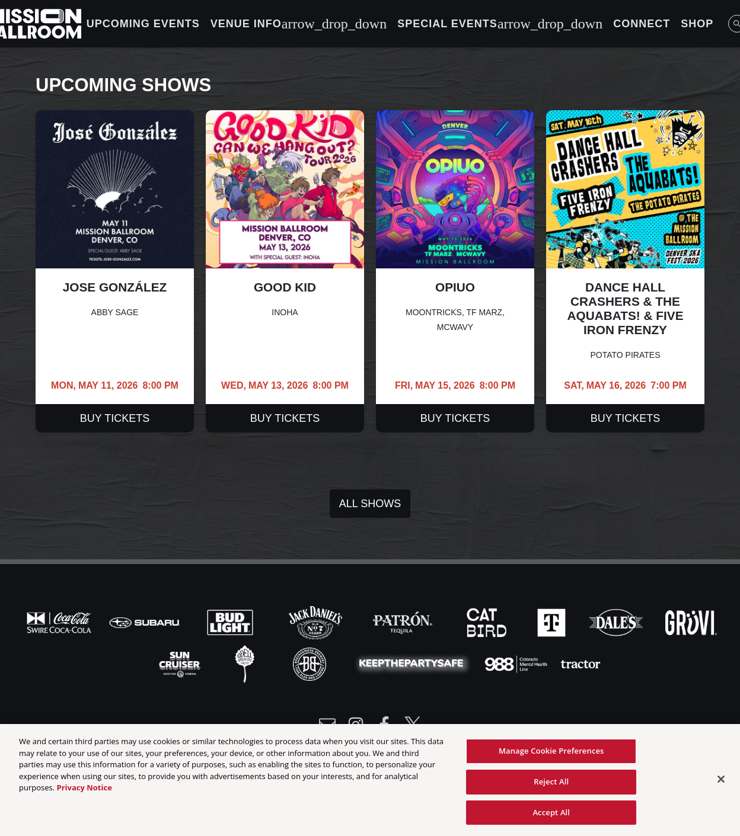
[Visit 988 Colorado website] (517, 663)
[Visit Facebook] (384, 724)
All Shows (370, 504)
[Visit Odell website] (246, 663)
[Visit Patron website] (402, 621)
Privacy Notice (84, 791)
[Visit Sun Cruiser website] (181, 663)
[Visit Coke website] (60, 621)
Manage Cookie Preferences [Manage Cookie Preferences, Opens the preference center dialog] (551, 754)
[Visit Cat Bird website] (488, 621)
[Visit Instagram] (356, 724)
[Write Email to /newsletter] (327, 724)
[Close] (721, 783)
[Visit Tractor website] (580, 663)
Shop (697, 24)
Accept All (551, 816)
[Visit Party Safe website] (413, 663)
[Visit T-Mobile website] (553, 621)
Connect (641, 24)
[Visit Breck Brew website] (310, 663)
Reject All (551, 785)
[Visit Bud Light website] (231, 621)
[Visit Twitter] (412, 724)
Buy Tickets (114, 418)
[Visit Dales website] (617, 621)
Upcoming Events (143, 24)
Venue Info (298, 23)
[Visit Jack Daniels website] (316, 621)
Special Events (499, 23)
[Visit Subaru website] (146, 621)
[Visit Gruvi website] (691, 621)
